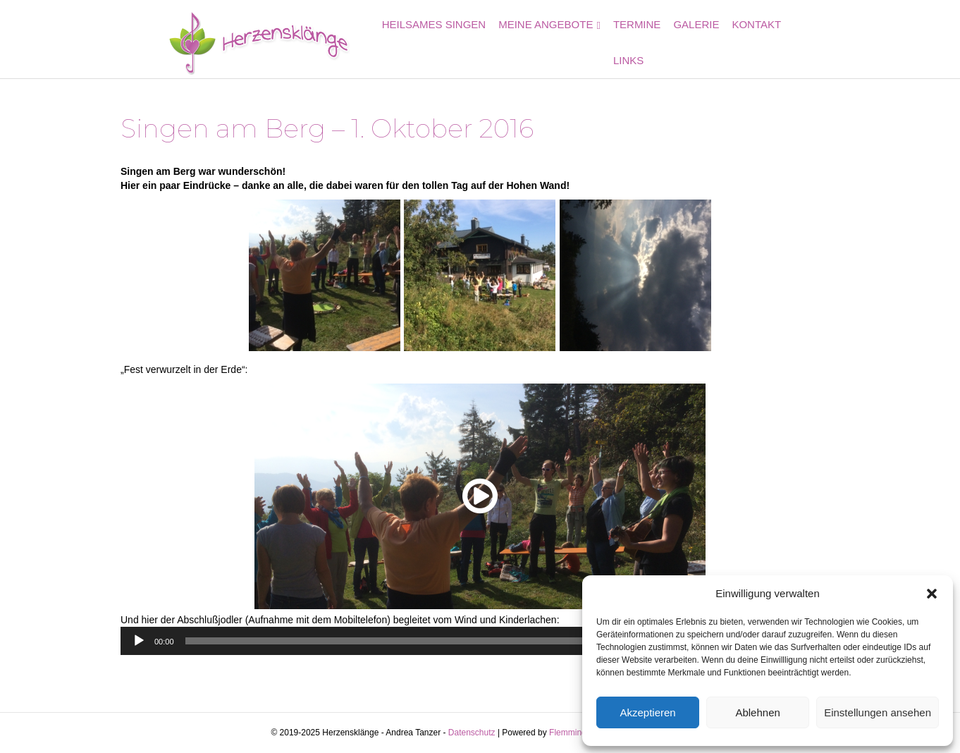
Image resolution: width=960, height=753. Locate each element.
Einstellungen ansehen (877, 712)
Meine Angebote (554, 41)
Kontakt (765, 41)
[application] (480, 641)
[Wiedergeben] (139, 641)
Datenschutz (472, 732)
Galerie (705, 41)
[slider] (460, 640)
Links (818, 41)
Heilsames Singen (442, 41)
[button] (932, 594)
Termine (646, 41)
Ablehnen (757, 712)
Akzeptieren (647, 712)
